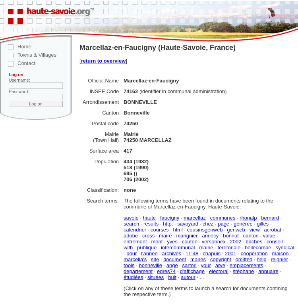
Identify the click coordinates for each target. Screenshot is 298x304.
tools (129, 265)
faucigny (169, 218)
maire (165, 236)
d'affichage (192, 271)
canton (251, 236)
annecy (210, 236)
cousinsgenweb (205, 230)
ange (172, 265)
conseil (275, 242)
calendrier (135, 230)
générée (243, 224)
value (269, 236)
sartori (189, 265)
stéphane (243, 271)
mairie (206, 247)
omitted (244, 259)
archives (171, 253)
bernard (270, 218)
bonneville (150, 265)
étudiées (133, 277)
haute (149, 218)
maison (280, 253)
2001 (230, 253)
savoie (131, 218)
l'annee (149, 253)
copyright (220, 259)
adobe (131, 236)
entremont (135, 242)
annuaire (268, 271)
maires (198, 259)
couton (189, 242)
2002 (236, 242)
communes (223, 218)
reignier (279, 259)
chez (208, 224)
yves (172, 242)
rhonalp (248, 218)
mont (157, 242)
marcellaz (195, 218)
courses (160, 230)
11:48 (192, 253)
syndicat (284, 247)
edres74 (166, 271)
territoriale (228, 247)
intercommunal (178, 247)
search (131, 224)
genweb (236, 230)
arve (220, 265)
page (223, 224)
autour (188, 277)
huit (172, 277)
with (128, 247)
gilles (263, 224)
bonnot (231, 236)
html (178, 230)
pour (131, 253)
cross (148, 236)
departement (138, 271)
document (174, 259)
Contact (17, 63)
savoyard (187, 224)
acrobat (272, 230)
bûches (254, 242)
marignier (186, 236)
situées (155, 277)
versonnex (214, 242)
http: (168, 224)
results (151, 224)
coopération (254, 253)
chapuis (212, 253)
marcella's (135, 259)
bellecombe (258, 247)
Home (15, 47)
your (206, 265)
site (155, 259)
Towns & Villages (28, 55)
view (255, 230)
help (262, 259)
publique (147, 247)
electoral (218, 271)
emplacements (246, 265)
